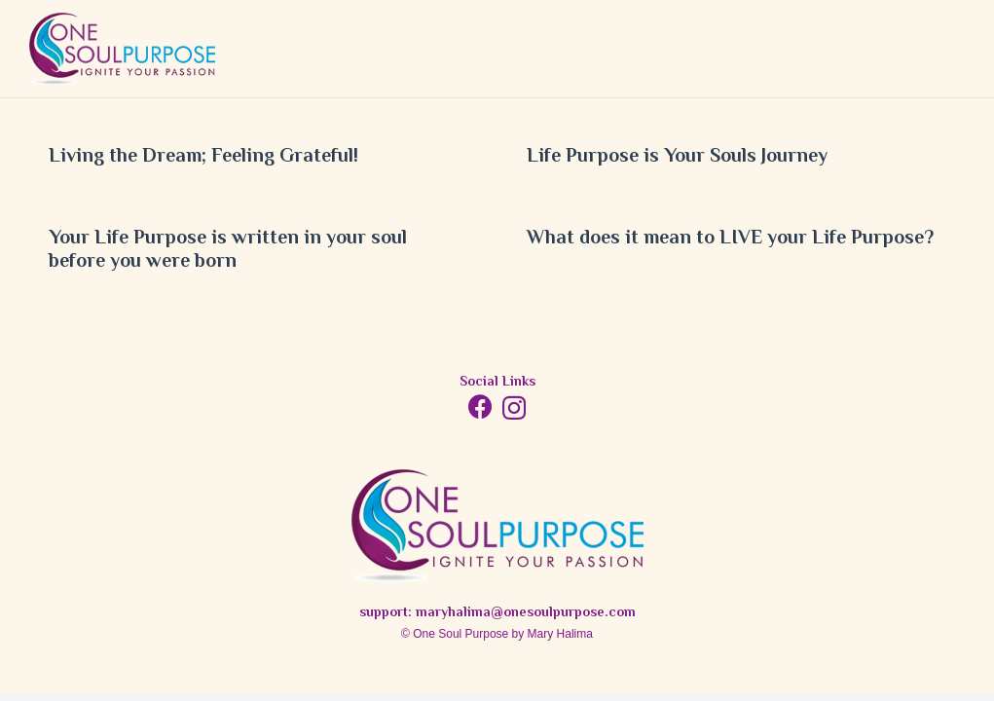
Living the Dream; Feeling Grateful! (203, 157)
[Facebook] (480, 406)
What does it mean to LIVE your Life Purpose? (730, 239)
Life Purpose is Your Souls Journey (677, 157)
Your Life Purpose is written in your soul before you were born (228, 250)
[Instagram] (514, 408)
